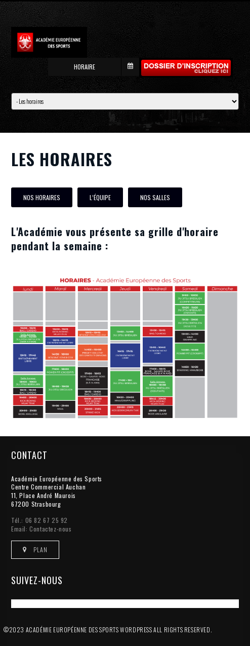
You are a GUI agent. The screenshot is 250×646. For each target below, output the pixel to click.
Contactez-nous (50, 528)
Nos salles (155, 197)
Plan (35, 549)
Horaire (106, 66)
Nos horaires (41, 197)
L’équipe (100, 197)
